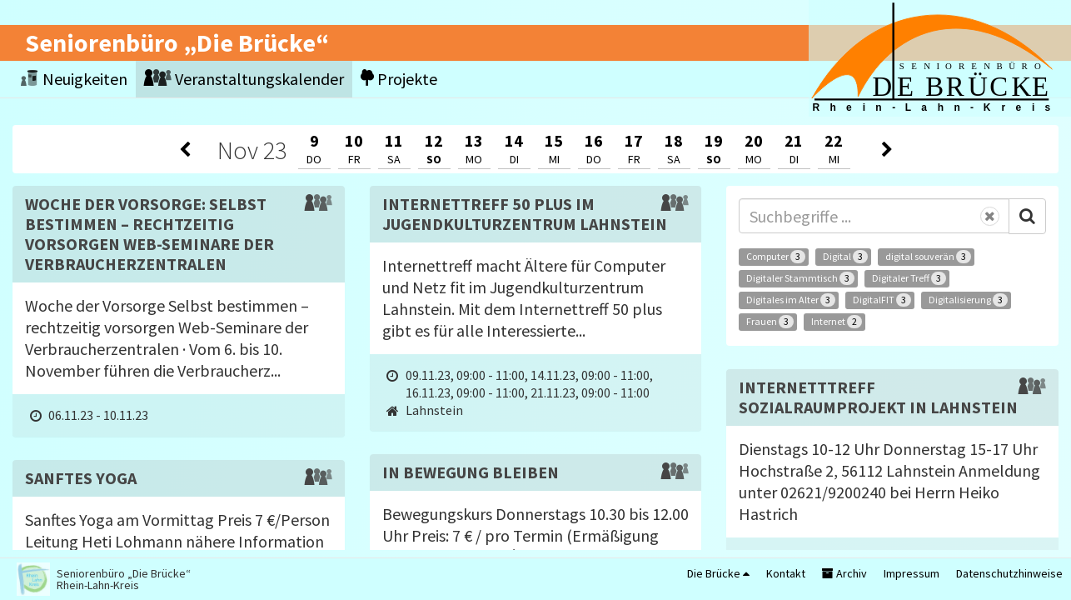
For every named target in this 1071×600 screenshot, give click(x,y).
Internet (836, 321)
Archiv (844, 573)
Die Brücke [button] (718, 573)
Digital (845, 256)
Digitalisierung (968, 300)
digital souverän (928, 256)
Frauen (770, 321)
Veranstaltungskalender (244, 78)
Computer (775, 256)
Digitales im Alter (790, 300)
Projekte (399, 78)
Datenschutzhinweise (1009, 573)
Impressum (911, 573)
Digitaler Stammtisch (800, 278)
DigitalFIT (882, 300)
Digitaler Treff (909, 278)
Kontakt (785, 573)
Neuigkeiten (74, 78)
